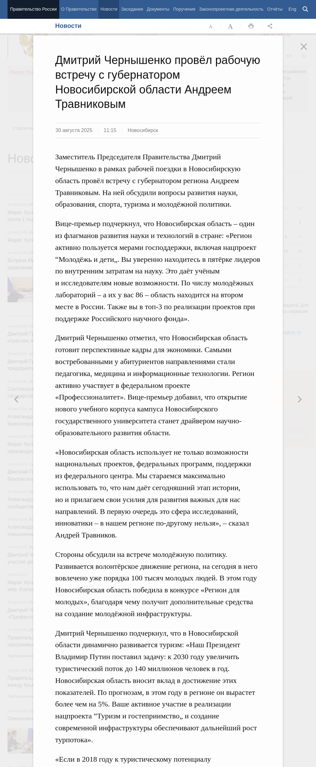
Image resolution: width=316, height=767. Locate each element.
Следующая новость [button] (16, 399)
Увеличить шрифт (231, 26)
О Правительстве (79, 9)
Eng (292, 9)
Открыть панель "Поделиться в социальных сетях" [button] (271, 26)
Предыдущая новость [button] (299, 399)
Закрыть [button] (308, 50)
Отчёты (274, 9)
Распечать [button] (251, 26)
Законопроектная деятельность (231, 9)
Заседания (132, 9)
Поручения (184, 9)
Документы (158, 9)
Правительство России (33, 9)
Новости (108, 9)
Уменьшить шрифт (211, 26)
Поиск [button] (305, 9)
